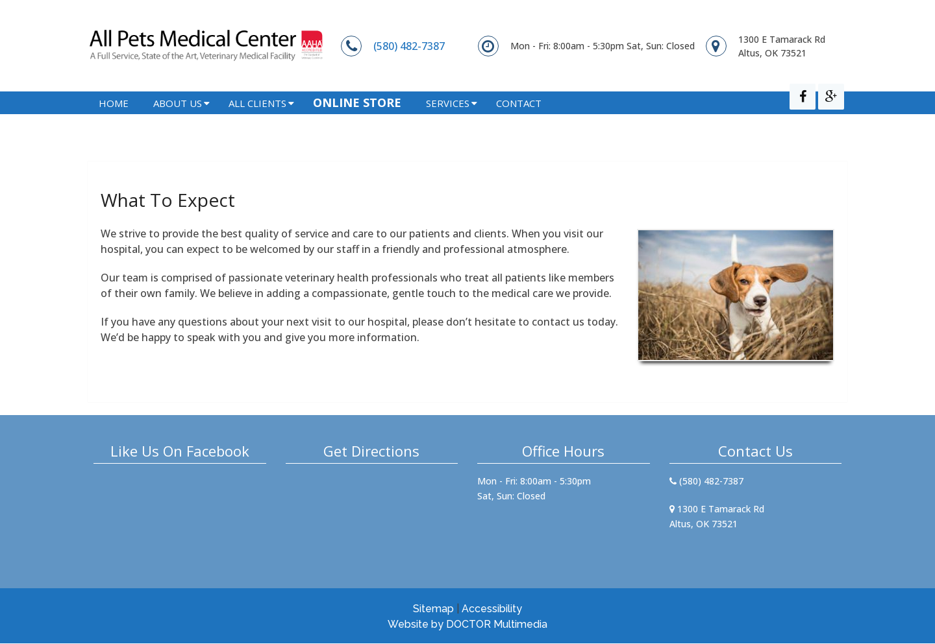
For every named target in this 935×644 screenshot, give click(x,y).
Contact (519, 120)
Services (447, 120)
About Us (177, 120)
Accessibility (492, 609)
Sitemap (433, 609)
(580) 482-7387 (409, 46)
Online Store (357, 120)
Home (114, 120)
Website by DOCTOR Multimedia (467, 625)
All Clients (257, 120)
